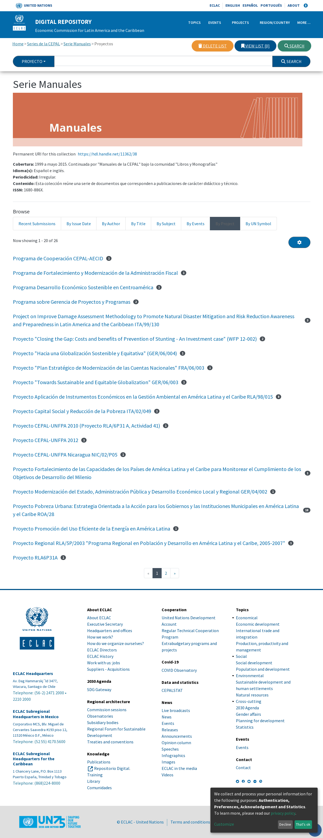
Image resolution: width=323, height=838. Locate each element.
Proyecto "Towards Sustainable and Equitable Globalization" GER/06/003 (95, 382)
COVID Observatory (179, 670)
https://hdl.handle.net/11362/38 (107, 154)
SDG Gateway (99, 689)
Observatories (100, 716)
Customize (224, 824)
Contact (243, 767)
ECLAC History (100, 656)
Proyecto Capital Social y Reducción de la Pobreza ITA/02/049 (82, 411)
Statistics (245, 727)
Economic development (258, 624)
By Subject (166, 223)
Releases (170, 729)
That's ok (303, 824)
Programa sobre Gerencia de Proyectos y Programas (71, 301)
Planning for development (260, 720)
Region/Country (275, 22)
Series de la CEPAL (43, 43)
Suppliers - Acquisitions (108, 669)
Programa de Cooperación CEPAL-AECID (58, 258)
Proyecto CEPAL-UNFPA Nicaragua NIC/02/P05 (65, 454)
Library (93, 781)
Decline (285, 824)
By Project (225, 223)
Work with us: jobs (103, 662)
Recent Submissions (36, 223)
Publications (98, 762)
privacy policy (283, 813)
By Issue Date (78, 223)
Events (214, 22)
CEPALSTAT (172, 690)
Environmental (250, 675)
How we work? (100, 637)
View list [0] (255, 46)
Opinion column (176, 742)
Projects (240, 22)
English (232, 5)
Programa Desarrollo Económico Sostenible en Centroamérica (83, 287)
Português (271, 5)
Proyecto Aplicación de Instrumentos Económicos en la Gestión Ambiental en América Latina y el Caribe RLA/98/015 (143, 396)
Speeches (170, 749)
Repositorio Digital (111, 768)
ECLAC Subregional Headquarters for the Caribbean (33, 758)
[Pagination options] (299, 242)
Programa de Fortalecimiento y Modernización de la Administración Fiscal (95, 272)
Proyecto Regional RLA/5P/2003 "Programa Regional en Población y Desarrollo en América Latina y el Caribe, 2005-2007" (149, 543)
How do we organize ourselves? (115, 643)
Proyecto (32, 61)
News (167, 717)
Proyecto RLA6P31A (35, 557)
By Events (196, 223)
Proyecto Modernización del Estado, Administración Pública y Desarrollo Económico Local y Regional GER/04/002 (140, 491)
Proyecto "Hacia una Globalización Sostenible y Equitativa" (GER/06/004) (95, 353)
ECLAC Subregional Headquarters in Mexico (36, 714)
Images (168, 762)
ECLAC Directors (102, 649)
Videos (167, 774)
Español (250, 5)
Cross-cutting (248, 701)
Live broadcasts (176, 710)
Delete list (212, 46)
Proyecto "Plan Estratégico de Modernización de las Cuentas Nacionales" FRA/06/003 (108, 367)
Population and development (263, 669)
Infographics (173, 755)
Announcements (177, 736)
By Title (138, 223)
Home (18, 43)
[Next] (174, 573)
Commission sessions (107, 709)
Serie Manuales (77, 43)
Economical (247, 617)
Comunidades (99, 787)
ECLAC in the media (179, 768)
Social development (254, 662)
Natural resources (252, 695)
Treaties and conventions (110, 741)
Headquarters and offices (109, 630)
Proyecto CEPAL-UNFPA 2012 (45, 440)
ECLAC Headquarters (33, 673)
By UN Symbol (258, 223)
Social (241, 656)
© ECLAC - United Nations (140, 822)
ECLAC (215, 5)
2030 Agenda (247, 707)
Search (294, 46)
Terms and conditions (190, 822)
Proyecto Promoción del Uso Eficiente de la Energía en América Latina (91, 528)
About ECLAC (99, 617)
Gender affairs (248, 714)
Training (95, 774)
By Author (111, 223)
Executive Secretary (105, 624)
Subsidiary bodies (102, 722)
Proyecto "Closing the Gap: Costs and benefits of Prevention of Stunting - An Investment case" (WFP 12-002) (135, 338)
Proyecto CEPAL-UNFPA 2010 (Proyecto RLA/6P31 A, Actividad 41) (86, 425)
